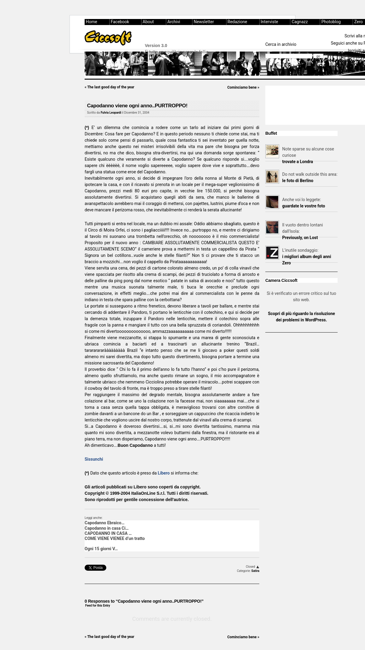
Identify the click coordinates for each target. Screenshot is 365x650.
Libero (164, 473)
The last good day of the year (109, 87)
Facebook (120, 21)
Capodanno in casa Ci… (107, 528)
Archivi (173, 21)
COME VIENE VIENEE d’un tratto (115, 538)
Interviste (269, 21)
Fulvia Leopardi (111, 112)
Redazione (237, 21)
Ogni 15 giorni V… (101, 548)
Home (91, 21)
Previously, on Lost (300, 237)
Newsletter (204, 21)
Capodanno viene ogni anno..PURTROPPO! (137, 106)
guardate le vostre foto (303, 206)
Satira (255, 571)
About (148, 21)
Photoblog (331, 21)
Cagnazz (300, 21)
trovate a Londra (297, 161)
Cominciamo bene (243, 87)
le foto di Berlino (297, 180)
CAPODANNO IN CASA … (108, 533)
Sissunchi (94, 459)
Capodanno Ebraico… (104, 522)
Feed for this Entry (97, 605)
